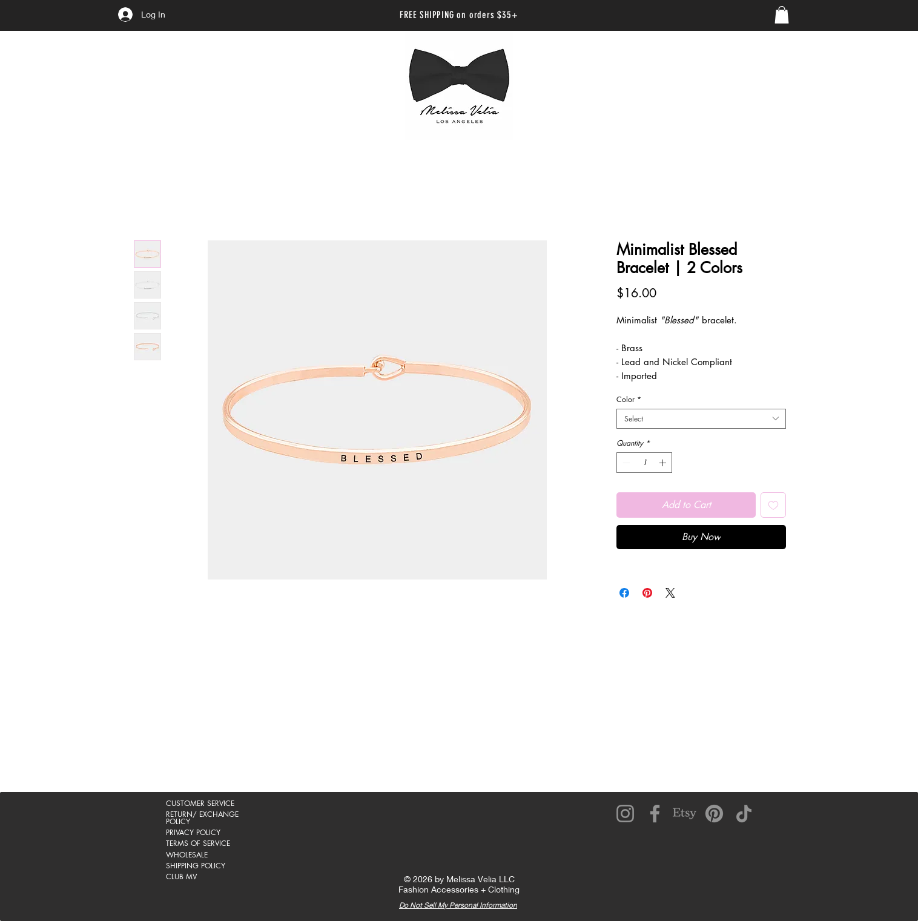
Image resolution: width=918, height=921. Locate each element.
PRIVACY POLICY (193, 832)
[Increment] (663, 462)
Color (628, 399)
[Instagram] (625, 813)
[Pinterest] (714, 813)
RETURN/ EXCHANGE (202, 814)
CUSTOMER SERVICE (200, 803)
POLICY (178, 821)
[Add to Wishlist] (773, 505)
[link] (781, 15)
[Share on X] (670, 593)
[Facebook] (655, 813)
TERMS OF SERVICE (198, 843)
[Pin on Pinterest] (647, 593)
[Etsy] (684, 813)
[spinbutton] (644, 462)
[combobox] (701, 419)
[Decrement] (625, 462)
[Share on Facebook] (624, 593)
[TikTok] (744, 813)
